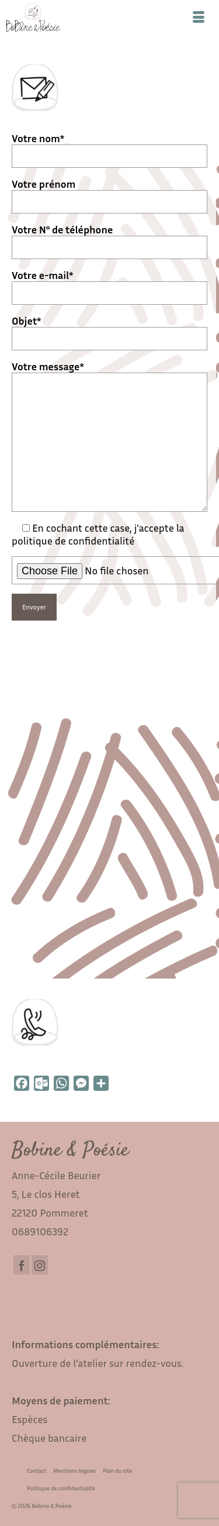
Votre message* (109, 372)
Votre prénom (109, 192)
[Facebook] (21, 1264)
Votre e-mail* (109, 283)
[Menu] (198, 17)
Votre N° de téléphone (109, 238)
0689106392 (40, 1231)
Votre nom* (109, 147)
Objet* (109, 329)
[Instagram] (40, 1264)
